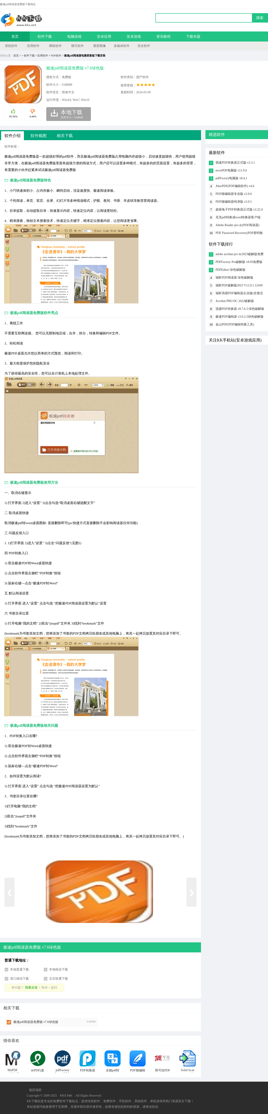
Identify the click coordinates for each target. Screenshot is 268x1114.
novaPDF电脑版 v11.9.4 (231, 170)
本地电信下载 (58, 969)
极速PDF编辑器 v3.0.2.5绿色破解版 (240, 316)
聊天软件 (77, 46)
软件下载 (45, 36)
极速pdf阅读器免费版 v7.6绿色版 (35, 1022)
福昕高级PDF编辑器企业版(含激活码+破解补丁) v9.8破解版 (239, 294)
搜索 (259, 18)
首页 (15, 36)
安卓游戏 (134, 36)
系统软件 (11, 46)
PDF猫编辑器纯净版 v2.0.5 (234, 201)
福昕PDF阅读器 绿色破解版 (234, 277)
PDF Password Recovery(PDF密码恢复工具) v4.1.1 (239, 233)
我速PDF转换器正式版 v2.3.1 (235, 162)
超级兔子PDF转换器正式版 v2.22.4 (239, 209)
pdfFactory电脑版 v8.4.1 (231, 178)
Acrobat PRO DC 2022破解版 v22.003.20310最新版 (235, 301)
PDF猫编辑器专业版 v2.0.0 (234, 194)
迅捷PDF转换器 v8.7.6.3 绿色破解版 (240, 308)
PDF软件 (56, 55)
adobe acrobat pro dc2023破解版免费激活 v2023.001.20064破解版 (240, 254)
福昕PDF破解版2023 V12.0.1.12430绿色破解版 (239, 286)
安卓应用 (104, 36)
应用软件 (33, 46)
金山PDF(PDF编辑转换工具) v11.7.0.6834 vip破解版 (235, 325)
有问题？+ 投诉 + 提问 (34, 987)
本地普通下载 (19, 969)
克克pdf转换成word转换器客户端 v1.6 (238, 218)
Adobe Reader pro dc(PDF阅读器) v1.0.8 (237, 225)
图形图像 (99, 46)
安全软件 (144, 46)
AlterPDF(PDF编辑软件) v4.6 (235, 186)
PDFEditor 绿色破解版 (230, 269)
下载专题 (193, 36)
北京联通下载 (58, 978)
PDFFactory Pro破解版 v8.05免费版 (239, 262)
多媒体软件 (122, 46)
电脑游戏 (74, 36)
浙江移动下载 (19, 978)
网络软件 (55, 46)
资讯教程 (163, 36)
